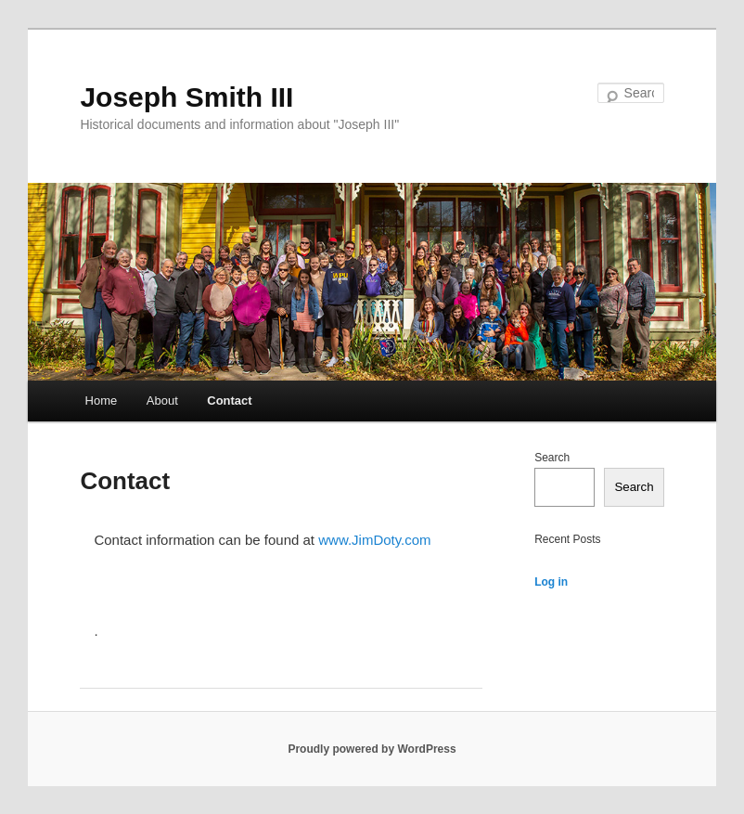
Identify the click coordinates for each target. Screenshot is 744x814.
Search (552, 457)
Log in (551, 581)
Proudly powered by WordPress (371, 749)
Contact (229, 400)
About (162, 400)
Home (101, 400)
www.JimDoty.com (374, 540)
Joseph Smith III (186, 97)
